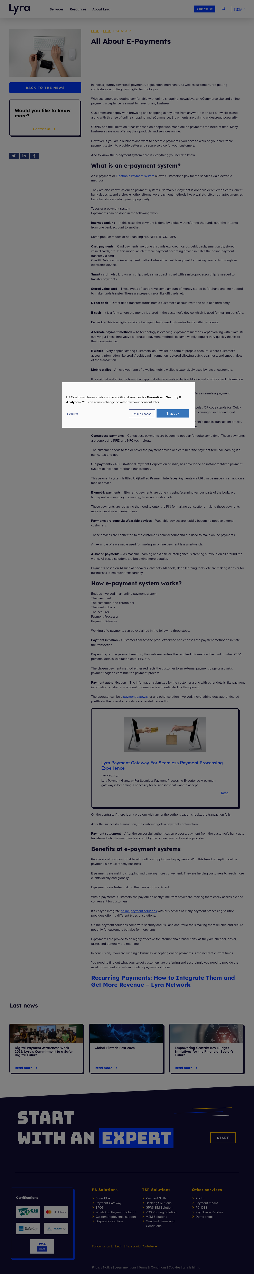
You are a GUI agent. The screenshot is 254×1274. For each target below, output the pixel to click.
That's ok (173, 413)
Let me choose (141, 414)
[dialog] (128, 405)
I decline (72, 413)
